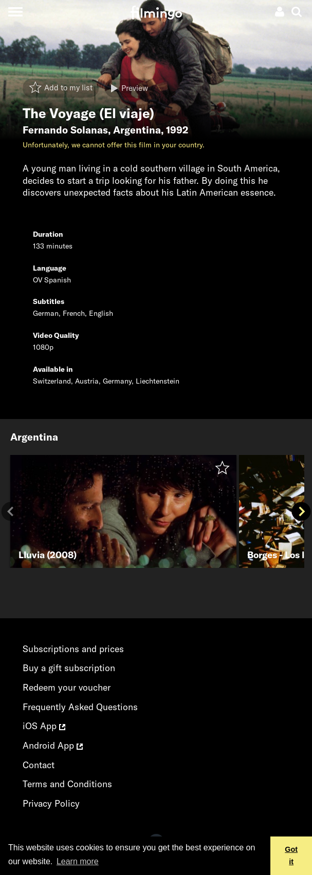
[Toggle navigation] (15, 11)
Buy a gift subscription (69, 668)
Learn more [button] (78, 861)
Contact (38, 765)
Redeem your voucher (67, 687)
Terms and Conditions (67, 784)
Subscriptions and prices (73, 649)
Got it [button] (291, 855)
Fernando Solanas (65, 130)
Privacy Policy (51, 803)
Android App (53, 745)
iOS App (44, 726)
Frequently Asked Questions (80, 707)
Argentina (137, 130)
